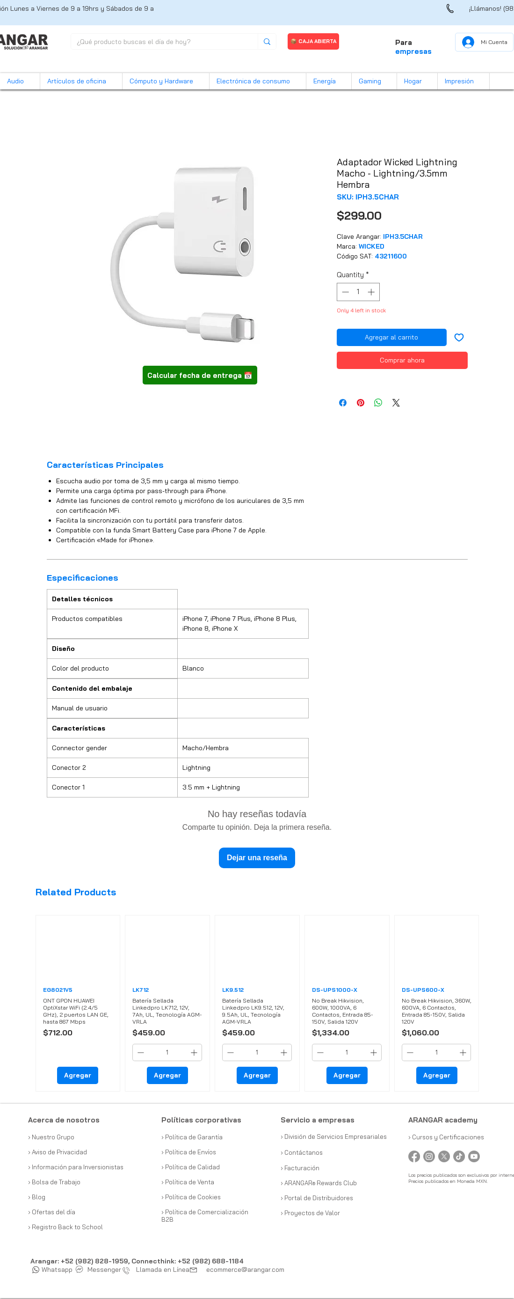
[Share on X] (396, 402)
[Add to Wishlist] (459, 337)
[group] (257, 1003)
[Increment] (372, 292)
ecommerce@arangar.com (245, 1269)
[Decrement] (344, 292)
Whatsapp (52, 1269)
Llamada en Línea (158, 1269)
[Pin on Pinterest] (360, 402)
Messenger (98, 1269)
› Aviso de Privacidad (57, 1152)
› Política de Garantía (192, 1137)
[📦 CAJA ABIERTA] (313, 41)
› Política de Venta (187, 1182)
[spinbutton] (358, 292)
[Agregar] (77, 1075)
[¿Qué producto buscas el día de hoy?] (157, 42)
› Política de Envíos (188, 1152)
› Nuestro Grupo (51, 1137)
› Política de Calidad (190, 1167)
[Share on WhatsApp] (378, 402)
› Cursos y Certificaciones (446, 1137)
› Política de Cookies (191, 1197)
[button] (20, 81)
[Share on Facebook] (342, 402)
